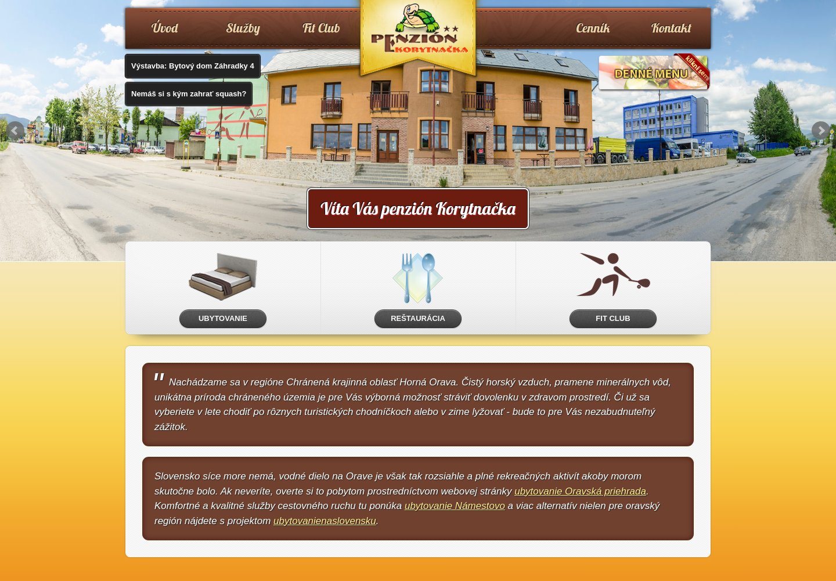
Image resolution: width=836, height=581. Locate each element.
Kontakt (671, 28)
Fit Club (321, 28)
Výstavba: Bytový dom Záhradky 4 (192, 66)
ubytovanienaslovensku (324, 520)
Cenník (593, 28)
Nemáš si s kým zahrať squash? (188, 93)
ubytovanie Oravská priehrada (580, 491)
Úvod (165, 28)
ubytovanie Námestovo (455, 505)
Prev (15, 130)
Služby (243, 28)
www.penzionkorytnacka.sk (418, 40)
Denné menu (654, 72)
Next (821, 130)
